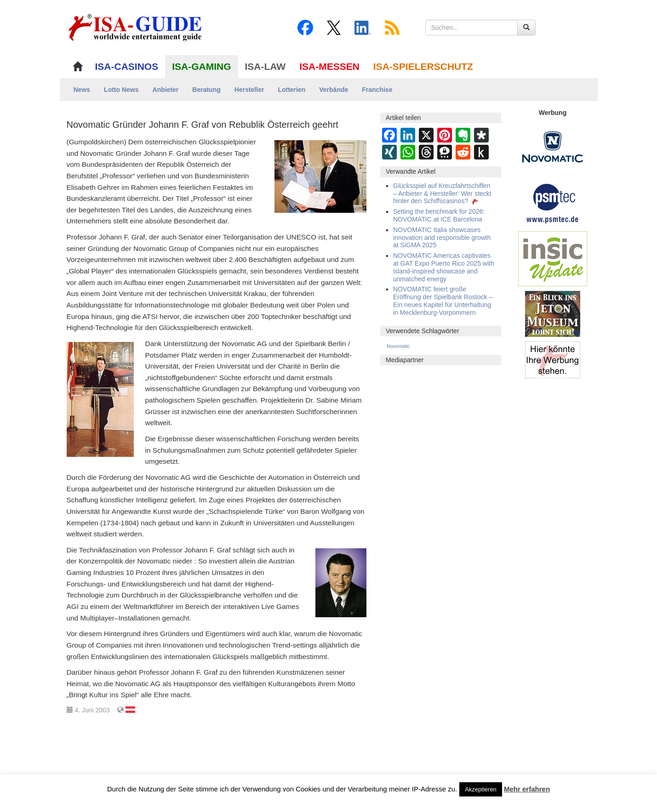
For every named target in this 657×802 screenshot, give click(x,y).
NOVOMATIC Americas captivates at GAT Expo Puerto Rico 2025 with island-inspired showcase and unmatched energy (443, 267)
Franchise (377, 89)
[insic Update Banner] (552, 258)
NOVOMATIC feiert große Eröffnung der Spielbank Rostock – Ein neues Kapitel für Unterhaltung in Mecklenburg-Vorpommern (442, 300)
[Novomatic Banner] (552, 146)
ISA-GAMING (201, 66)
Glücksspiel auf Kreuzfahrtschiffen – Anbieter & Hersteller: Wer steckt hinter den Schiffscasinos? (442, 193)
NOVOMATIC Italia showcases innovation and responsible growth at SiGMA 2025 (442, 237)
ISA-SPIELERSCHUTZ (423, 66)
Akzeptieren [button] (481, 789)
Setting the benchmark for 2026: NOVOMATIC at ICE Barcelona (439, 215)
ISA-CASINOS (127, 66)
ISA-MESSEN (329, 66)
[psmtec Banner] (552, 202)
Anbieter (166, 89)
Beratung (206, 89)
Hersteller (249, 89)
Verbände (333, 89)
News (82, 89)
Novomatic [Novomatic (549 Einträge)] (398, 346)
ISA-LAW (265, 66)
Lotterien (291, 89)
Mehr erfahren (527, 789)
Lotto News (121, 89)
